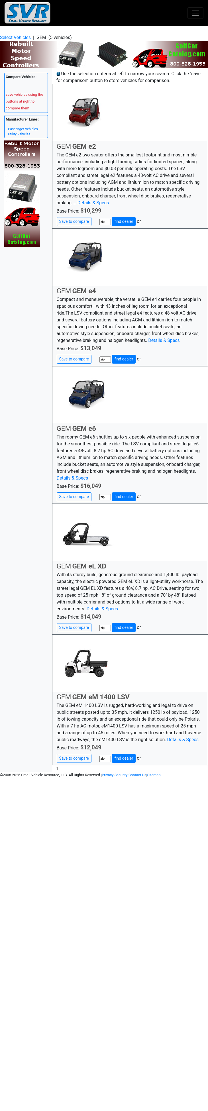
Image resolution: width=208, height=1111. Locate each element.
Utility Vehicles (19, 134)
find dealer (124, 221)
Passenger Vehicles (23, 129)
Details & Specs (93, 202)
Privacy (107, 775)
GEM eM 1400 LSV (100, 697)
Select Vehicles (15, 37)
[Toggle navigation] (195, 13)
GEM (64, 146)
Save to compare (74, 221)
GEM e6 (84, 429)
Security (121, 775)
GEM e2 (84, 146)
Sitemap (154, 775)
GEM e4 (84, 291)
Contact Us (137, 775)
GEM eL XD (89, 566)
